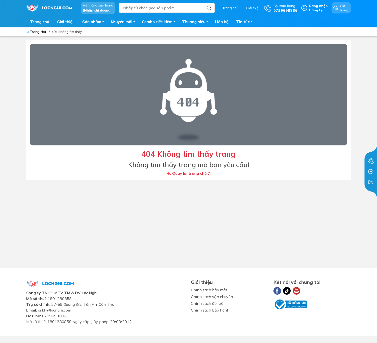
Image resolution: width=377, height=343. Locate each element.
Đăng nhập (318, 6)
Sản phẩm (94, 22)
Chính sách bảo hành (210, 310)
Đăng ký (316, 10)
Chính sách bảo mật (209, 289)
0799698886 (54, 315)
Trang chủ (230, 8)
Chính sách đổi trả (207, 303)
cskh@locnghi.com (54, 310)
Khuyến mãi (124, 22)
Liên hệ (221, 21)
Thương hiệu (196, 22)
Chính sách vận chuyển (212, 296)
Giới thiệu (253, 8)
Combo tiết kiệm (160, 22)
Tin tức (245, 22)
